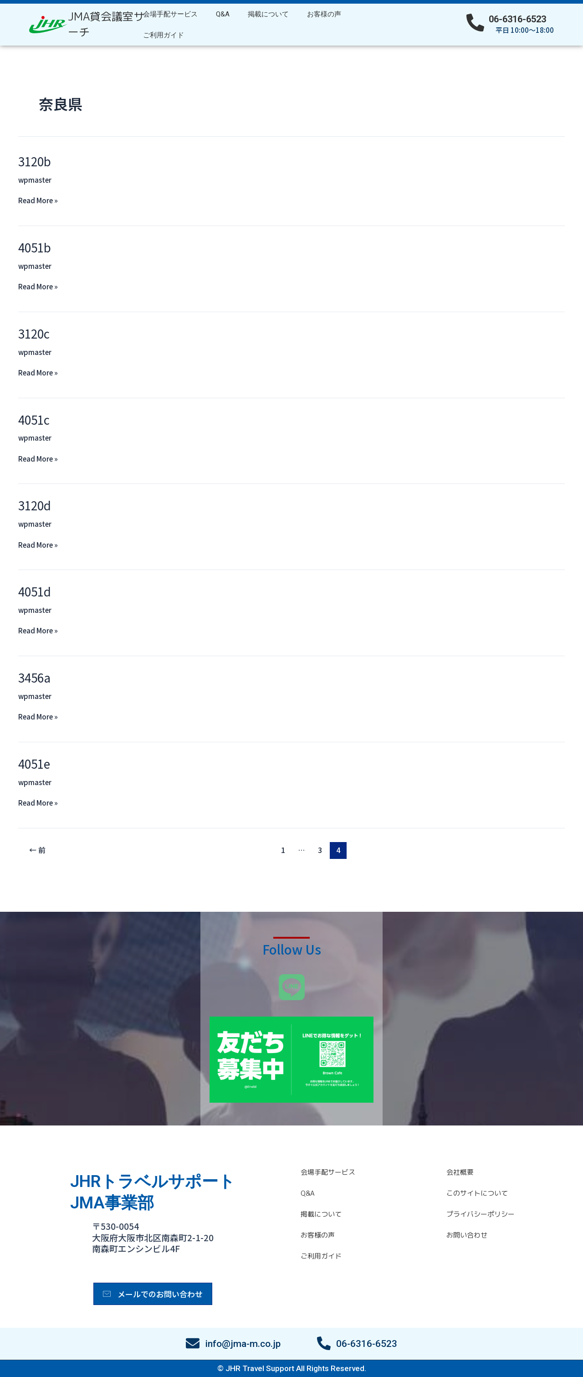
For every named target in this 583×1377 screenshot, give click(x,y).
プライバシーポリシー (480, 1214)
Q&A (223, 14)
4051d (34, 591)
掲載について (268, 14)
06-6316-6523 (517, 19)
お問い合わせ (466, 1235)
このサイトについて (477, 1193)
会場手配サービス (170, 14)
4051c (34, 419)
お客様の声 (324, 14)
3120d (34, 505)
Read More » (38, 200)
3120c (34, 333)
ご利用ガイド (163, 35)
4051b (34, 247)
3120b (34, 161)
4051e (34, 763)
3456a (34, 677)
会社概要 (460, 1172)
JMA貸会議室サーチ (106, 24)
